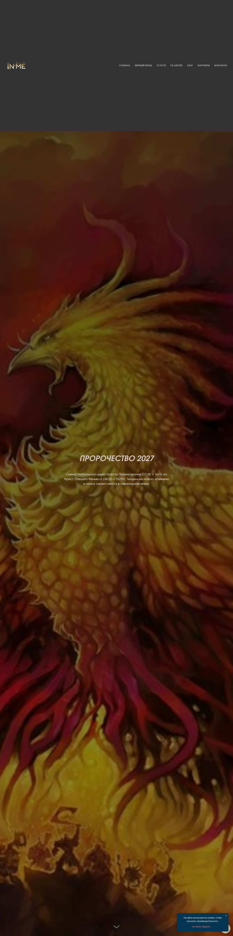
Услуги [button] (161, 65)
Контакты (220, 65)
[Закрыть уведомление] (226, 915)
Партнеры (203, 65)
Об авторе (176, 65)
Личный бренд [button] (143, 65)
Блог (190, 65)
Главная (124, 65)
